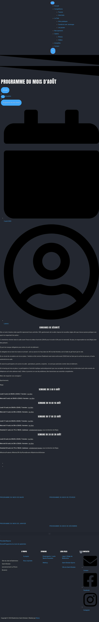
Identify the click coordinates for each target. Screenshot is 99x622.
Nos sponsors (58, 31)
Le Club (56, 18)
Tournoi (60, 12)
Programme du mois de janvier (13, 523)
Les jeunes (61, 27)
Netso (38, 618)
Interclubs (61, 15)
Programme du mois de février (62, 497)
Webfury (45, 563)
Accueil (56, 6)
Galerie (56, 34)
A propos (26, 556)
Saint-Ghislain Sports (68, 563)
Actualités (57, 43)
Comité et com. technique (66, 24)
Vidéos (60, 40)
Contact (56, 46)
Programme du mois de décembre (63, 526)
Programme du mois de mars (12, 497)
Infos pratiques (62, 21)
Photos (60, 37)
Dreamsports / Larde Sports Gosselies (49, 557)
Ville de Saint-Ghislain (68, 567)
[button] (3, 96)
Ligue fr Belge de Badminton (67, 557)
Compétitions (58, 9)
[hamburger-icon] (52, 2)
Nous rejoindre (27, 561)
